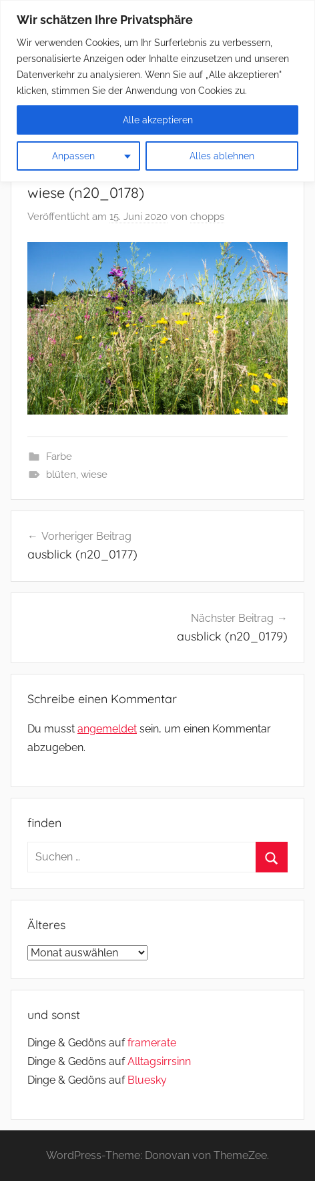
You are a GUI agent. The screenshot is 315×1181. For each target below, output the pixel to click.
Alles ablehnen (222, 156)
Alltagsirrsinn (159, 1061)
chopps (207, 217)
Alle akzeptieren (158, 120)
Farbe (59, 457)
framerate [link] (151, 1042)
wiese (94, 475)
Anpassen (73, 156)
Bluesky (147, 1080)
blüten (61, 475)
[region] (157, 91)
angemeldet (107, 728)
